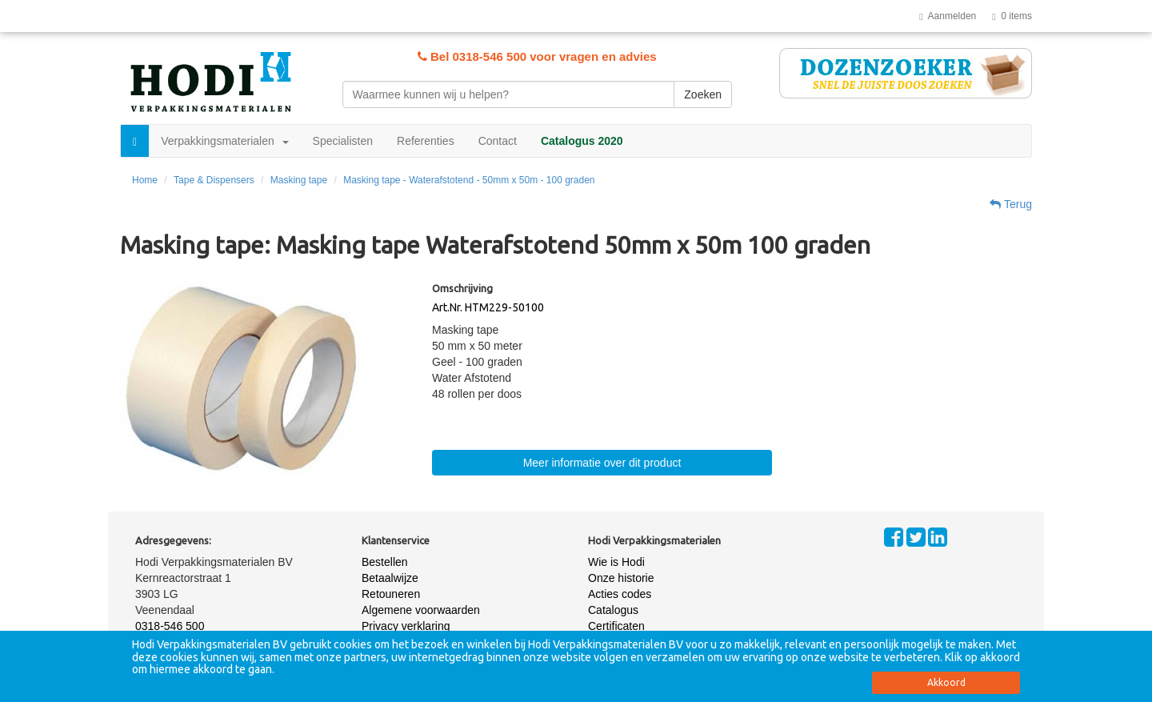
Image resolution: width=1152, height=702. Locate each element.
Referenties (425, 140)
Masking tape (298, 180)
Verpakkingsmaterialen (224, 140)
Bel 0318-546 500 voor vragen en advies (537, 56)
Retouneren (391, 594)
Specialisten (343, 140)
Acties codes (619, 594)
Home (145, 180)
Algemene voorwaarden (421, 610)
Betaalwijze (390, 578)
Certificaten (616, 626)
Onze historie (621, 578)
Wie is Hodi (616, 562)
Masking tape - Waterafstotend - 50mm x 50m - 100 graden (468, 180)
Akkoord (946, 682)
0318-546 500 (169, 626)
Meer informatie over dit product (602, 462)
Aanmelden (947, 16)
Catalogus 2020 (582, 140)
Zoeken (703, 94)
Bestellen (385, 562)
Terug (1011, 204)
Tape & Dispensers (214, 180)
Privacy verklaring (406, 626)
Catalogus (613, 610)
